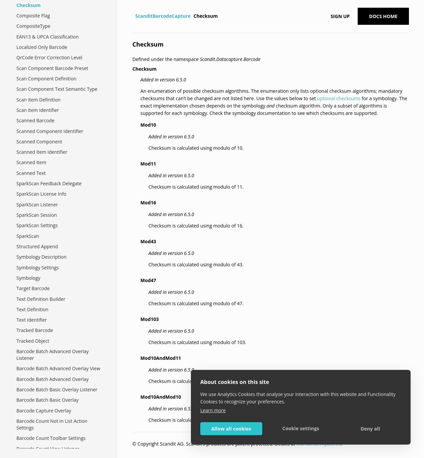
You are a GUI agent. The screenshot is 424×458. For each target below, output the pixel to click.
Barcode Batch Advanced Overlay (52, 379)
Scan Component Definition (46, 78)
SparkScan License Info (41, 194)
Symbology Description (41, 257)
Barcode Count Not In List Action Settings (51, 424)
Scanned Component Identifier (49, 131)
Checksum (28, 5)
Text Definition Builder (40, 299)
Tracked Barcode (34, 330)
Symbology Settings (37, 267)
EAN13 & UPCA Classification (47, 37)
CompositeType (33, 26)
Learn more (213, 410)
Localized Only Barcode (41, 47)
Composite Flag (33, 15)
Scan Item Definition (38, 99)
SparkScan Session (36, 215)
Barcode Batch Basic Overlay (47, 400)
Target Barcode (33, 288)
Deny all (370, 429)
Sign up (340, 16)
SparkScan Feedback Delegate (49, 183)
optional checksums (339, 98)
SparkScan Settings (37, 225)
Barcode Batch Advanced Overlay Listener (52, 354)
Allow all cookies (231, 429)
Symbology (28, 278)
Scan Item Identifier (37, 110)
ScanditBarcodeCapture (163, 16)
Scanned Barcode (35, 120)
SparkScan (27, 236)
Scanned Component (39, 141)
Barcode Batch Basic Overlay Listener (56, 389)
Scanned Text (31, 173)
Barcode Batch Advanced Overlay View (58, 368)
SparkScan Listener (37, 204)
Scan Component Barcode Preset (52, 68)
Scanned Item (31, 162)
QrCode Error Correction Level (49, 57)
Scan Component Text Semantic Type (56, 89)
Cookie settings (300, 428)
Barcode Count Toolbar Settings (50, 438)
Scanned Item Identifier (41, 152)
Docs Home (383, 16)
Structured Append (37, 246)
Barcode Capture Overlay (43, 410)
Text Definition (32, 309)
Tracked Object (32, 341)
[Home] (133, 16)
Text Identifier (31, 320)
